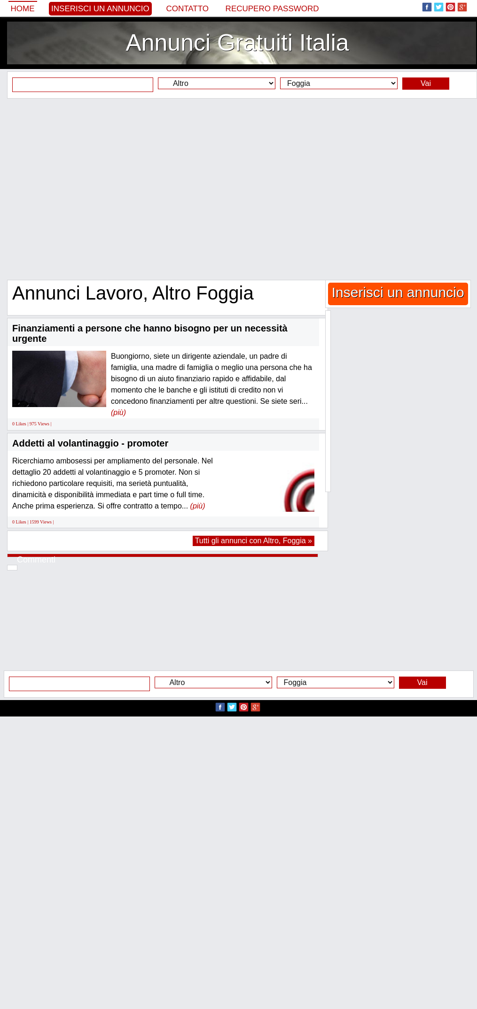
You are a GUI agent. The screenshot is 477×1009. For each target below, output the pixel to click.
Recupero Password (272, 8)
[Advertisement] (235, 189)
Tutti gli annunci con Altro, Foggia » (253, 541)
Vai (426, 83)
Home (23, 8)
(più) (118, 412)
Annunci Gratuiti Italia (237, 43)
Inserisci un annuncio (100, 8)
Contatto (187, 8)
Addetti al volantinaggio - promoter (90, 443)
